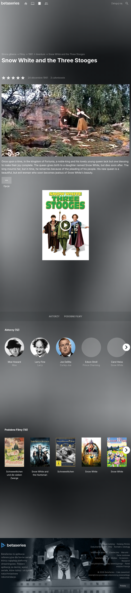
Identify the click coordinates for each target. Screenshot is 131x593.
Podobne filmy (73, 316)
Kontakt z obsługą (122, 547)
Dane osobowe (123, 555)
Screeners (123, 558)
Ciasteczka (114, 552)
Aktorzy (54, 316)
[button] (14, 354)
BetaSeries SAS (102, 558)
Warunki (124, 552)
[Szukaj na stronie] (127, 3)
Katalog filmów (123, 544)
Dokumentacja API (99, 547)
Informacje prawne (99, 552)
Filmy (22, 54)
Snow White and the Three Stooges (66, 54)
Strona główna (9, 54)
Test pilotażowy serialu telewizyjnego (106, 563)
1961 (30, 54)
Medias (114, 558)
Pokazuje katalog (107, 544)
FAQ (110, 547)
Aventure (40, 54)
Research (126, 561)
